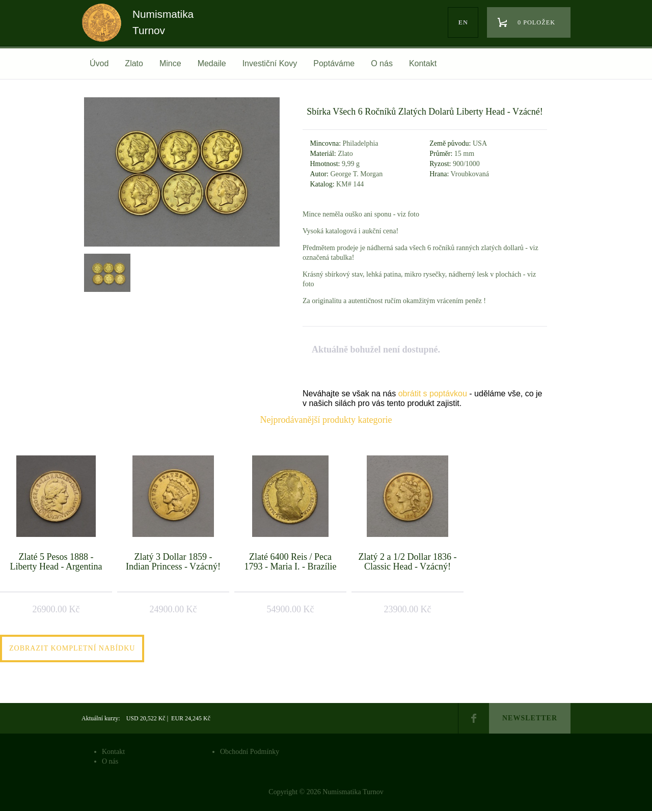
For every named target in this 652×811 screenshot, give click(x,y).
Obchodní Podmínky (249, 751)
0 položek (536, 22)
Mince (170, 63)
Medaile (212, 63)
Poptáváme (334, 63)
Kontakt (423, 63)
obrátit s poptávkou (432, 393)
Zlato (134, 63)
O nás (382, 63)
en (463, 22)
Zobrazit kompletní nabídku (72, 648)
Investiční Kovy (269, 63)
